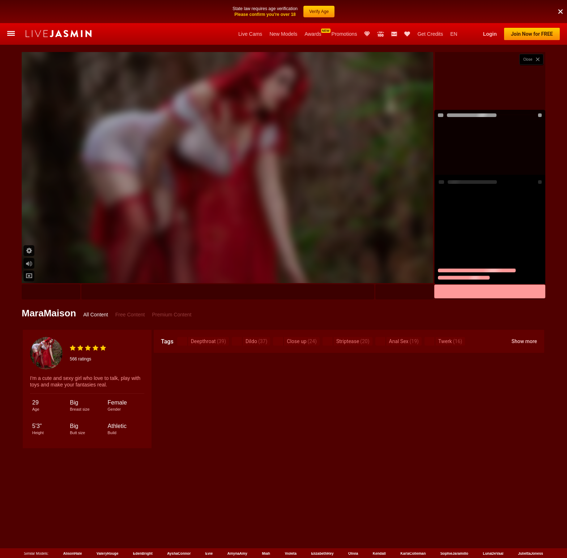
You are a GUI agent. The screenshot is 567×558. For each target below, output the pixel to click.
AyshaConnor (179, 553)
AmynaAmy (237, 553)
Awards (312, 34)
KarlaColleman (413, 553)
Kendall (379, 553)
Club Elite (367, 34)
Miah (266, 553)
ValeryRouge (108, 553)
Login (490, 34)
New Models (283, 34)
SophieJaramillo (454, 553)
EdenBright (143, 553)
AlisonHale (72, 553)
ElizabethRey (322, 553)
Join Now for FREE (532, 34)
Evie (209, 553)
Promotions (344, 34)
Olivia (353, 553)
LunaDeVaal (493, 553)
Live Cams (250, 34)
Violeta (291, 553)
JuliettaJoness (530, 553)
